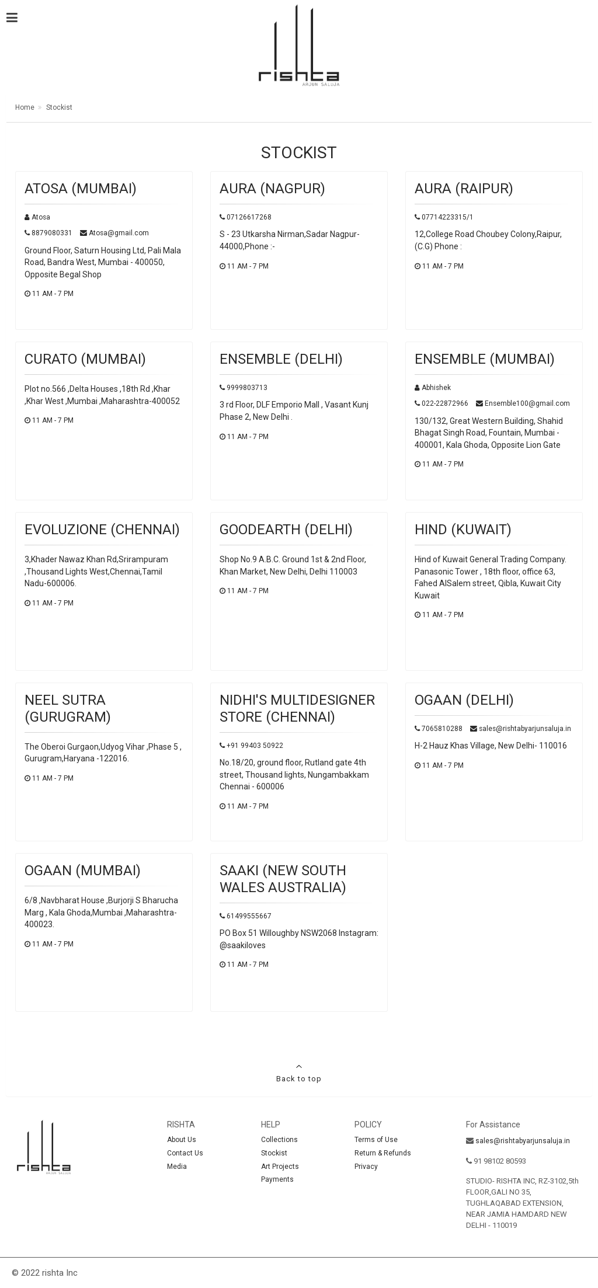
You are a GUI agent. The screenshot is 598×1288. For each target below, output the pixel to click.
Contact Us (185, 1153)
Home (24, 107)
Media (177, 1166)
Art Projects (280, 1166)
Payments (277, 1179)
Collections (279, 1140)
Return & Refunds (382, 1153)
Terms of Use (376, 1140)
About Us (181, 1140)
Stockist (58, 107)
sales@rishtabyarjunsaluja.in (522, 1141)
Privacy (366, 1166)
